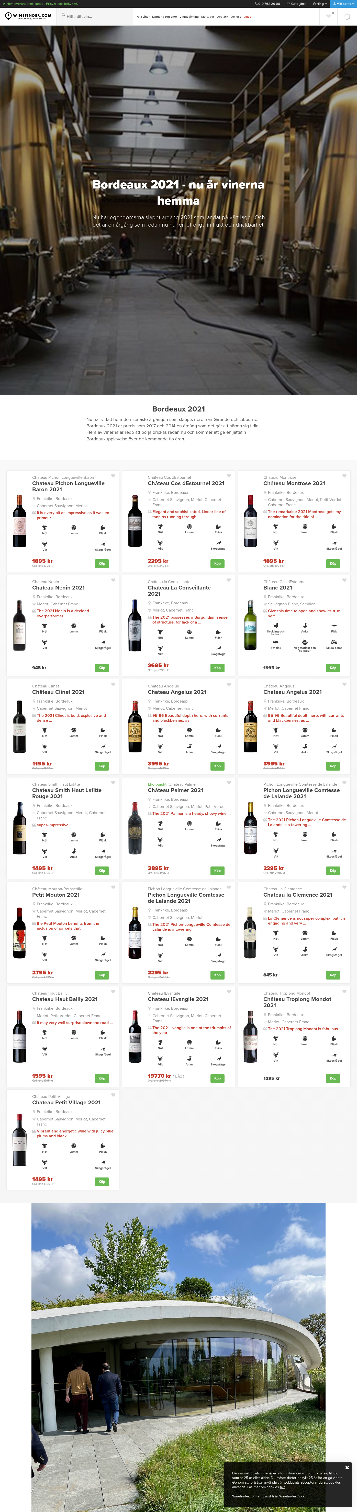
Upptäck (222, 16)
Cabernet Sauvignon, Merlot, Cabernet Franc (186, 502)
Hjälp (320, 4)
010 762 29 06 (267, 4)
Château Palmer (172, 783)
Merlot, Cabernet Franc (57, 603)
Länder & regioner (164, 16)
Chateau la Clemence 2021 (297, 893)
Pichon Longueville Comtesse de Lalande (300, 783)
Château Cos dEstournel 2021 (186, 483)
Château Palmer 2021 (175, 789)
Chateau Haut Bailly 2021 (64, 996)
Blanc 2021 (277, 587)
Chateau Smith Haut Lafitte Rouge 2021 (67, 792)
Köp (102, 563)
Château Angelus (163, 685)
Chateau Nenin (45, 581)
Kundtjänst (296, 4)
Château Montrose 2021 (294, 483)
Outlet (248, 16)
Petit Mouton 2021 (56, 893)
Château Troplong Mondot (286, 990)
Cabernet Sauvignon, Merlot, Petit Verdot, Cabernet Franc (305, 502)
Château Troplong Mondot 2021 (297, 999)
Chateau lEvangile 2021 (178, 996)
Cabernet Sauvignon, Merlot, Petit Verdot (189, 804)
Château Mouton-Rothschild (57, 887)
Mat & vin (207, 16)
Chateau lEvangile (164, 990)
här (282, 1487)
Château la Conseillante (169, 581)
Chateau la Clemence (282, 887)
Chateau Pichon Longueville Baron (63, 477)
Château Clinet (45, 685)
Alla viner (143, 16)
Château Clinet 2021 (58, 691)
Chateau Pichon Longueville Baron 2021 (68, 486)
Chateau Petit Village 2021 (66, 1099)
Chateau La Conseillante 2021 (179, 590)
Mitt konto (343, 4)
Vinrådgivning (189, 16)
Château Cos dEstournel (169, 477)
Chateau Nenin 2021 (58, 587)
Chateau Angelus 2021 (177, 691)
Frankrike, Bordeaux (55, 498)
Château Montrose (279, 477)
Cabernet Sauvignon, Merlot (62, 505)
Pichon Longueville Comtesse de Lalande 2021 (301, 792)
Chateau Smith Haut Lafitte (56, 783)
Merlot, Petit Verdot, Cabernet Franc (69, 1012)
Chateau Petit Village (51, 1093)
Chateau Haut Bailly (50, 990)
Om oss (236, 16)
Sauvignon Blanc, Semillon (292, 603)
